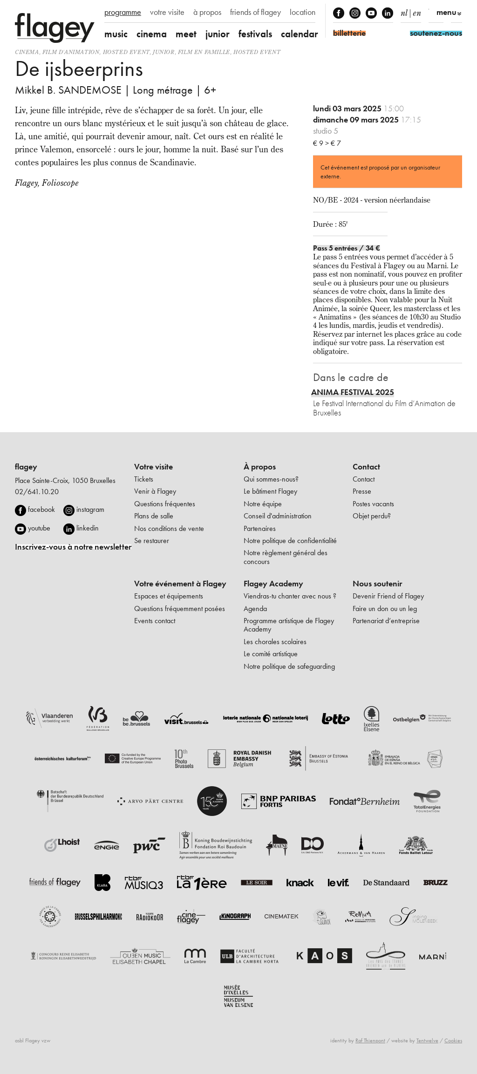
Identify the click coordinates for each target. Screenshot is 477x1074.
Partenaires (260, 528)
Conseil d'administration (278, 516)
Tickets (143, 479)
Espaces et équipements (168, 596)
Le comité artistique (271, 654)
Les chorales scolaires (275, 641)
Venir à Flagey (155, 491)
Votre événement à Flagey (180, 583)
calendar (299, 33)
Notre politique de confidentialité (290, 540)
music (116, 33)
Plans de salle (153, 516)
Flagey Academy (273, 583)
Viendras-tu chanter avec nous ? (290, 596)
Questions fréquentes (164, 504)
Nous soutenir (377, 583)
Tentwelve (427, 1040)
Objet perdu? (372, 516)
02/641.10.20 (37, 491)
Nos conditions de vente (169, 528)
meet (186, 33)
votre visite (167, 12)
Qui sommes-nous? (271, 479)
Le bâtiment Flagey (270, 491)
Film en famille (204, 51)
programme (122, 12)
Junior (164, 51)
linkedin (87, 528)
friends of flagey (255, 12)
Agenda (255, 608)
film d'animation (71, 51)
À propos (260, 466)
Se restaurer (151, 540)
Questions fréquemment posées (179, 608)
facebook (41, 509)
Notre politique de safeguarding (289, 666)
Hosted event (126, 51)
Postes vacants (373, 504)
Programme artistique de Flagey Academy (289, 625)
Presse (362, 491)
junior (217, 33)
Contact (366, 466)
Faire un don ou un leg (385, 608)
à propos (207, 12)
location (302, 12)
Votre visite (153, 466)
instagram (90, 509)
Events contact (154, 620)
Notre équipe (263, 504)
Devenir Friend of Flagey (388, 596)
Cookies (453, 1040)
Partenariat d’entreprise (386, 620)
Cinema (27, 51)
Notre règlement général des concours (285, 557)
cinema (151, 33)
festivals (255, 33)
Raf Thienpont (370, 1040)
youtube (39, 528)
